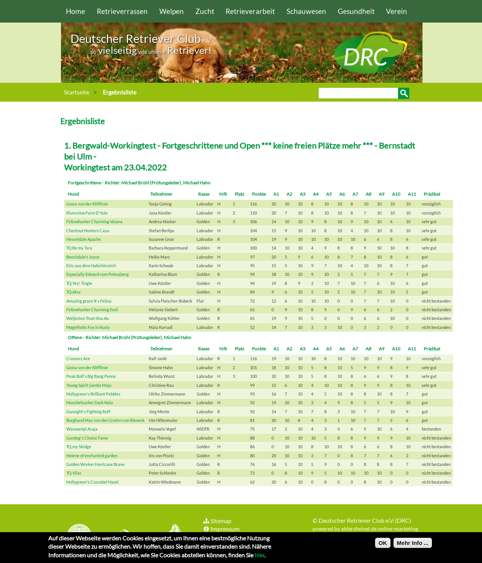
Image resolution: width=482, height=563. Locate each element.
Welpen (171, 11)
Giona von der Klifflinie (87, 367)
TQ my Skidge (78, 446)
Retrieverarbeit (250, 11)
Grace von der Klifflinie (87, 203)
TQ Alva (73, 291)
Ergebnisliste (119, 92)
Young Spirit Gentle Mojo (88, 385)
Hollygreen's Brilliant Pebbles (93, 393)
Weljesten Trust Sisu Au (87, 318)
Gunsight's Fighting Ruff (88, 411)
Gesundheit (356, 11)
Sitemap (217, 520)
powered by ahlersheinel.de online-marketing (365, 528)
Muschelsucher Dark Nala (89, 402)
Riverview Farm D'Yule (87, 212)
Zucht (204, 11)
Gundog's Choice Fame (87, 437)
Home (75, 11)
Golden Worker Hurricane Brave (95, 464)
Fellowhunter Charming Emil (92, 309)
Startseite (76, 92)
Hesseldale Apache (83, 239)
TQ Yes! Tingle (79, 283)
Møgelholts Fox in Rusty (88, 327)
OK (382, 543)
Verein (396, 11)
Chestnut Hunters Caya (87, 230)
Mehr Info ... (413, 543)
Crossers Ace (78, 358)
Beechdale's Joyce (82, 256)
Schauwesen (306, 11)
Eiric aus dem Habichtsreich (91, 265)
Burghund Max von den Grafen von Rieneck (105, 420)
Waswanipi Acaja (82, 428)
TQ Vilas (73, 472)
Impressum (221, 528)
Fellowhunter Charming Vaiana (94, 221)
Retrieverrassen (122, 11)
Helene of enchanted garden (91, 455)
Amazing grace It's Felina (88, 300)
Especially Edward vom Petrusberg (97, 274)
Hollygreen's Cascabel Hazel (92, 481)
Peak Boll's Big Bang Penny (91, 376)
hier (259, 555)
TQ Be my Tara (79, 247)
